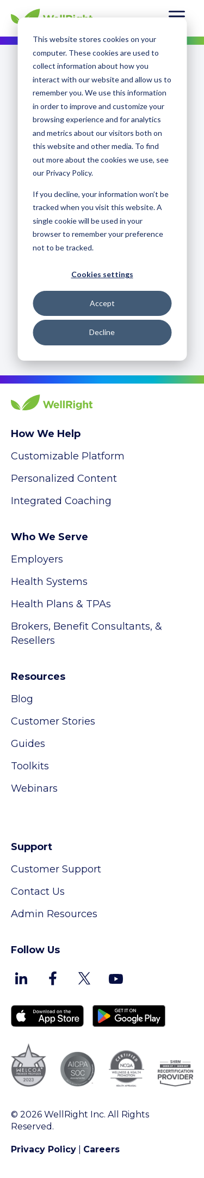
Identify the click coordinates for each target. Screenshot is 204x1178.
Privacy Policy (43, 1149)
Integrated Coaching (61, 501)
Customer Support (56, 869)
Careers (101, 1149)
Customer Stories (53, 721)
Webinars (34, 788)
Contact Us (38, 892)
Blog (22, 699)
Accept (102, 303)
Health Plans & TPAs (61, 604)
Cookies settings (102, 274)
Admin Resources (54, 914)
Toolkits (30, 766)
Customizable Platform (68, 456)
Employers (37, 559)
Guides (28, 744)
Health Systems (49, 582)
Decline (102, 332)
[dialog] (102, 189)
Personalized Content (64, 479)
